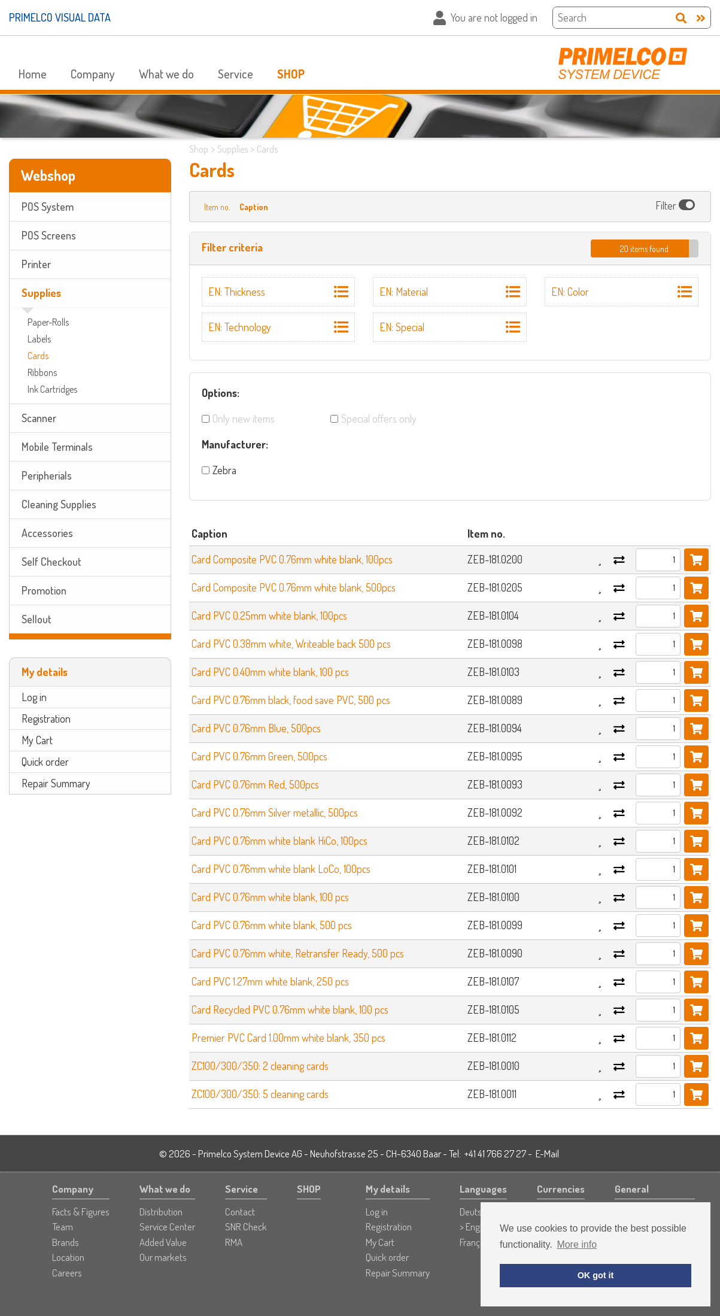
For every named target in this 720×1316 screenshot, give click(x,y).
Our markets (163, 1257)
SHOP (291, 73)
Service (235, 73)
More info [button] (577, 1244)
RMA (233, 1242)
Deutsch (475, 1211)
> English (476, 1226)
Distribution (161, 1211)
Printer (36, 264)
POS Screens (49, 235)
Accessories (47, 532)
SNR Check (246, 1226)
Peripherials (47, 475)
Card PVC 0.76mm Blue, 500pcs (256, 728)
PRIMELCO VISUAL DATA (60, 17)
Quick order (45, 761)
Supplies (41, 292)
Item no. (217, 207)
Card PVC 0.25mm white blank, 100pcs (269, 615)
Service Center (167, 1226)
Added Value (163, 1242)
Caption (253, 207)
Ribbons (42, 372)
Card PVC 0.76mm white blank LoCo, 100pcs (281, 868)
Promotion (44, 590)
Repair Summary (56, 783)
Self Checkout (51, 561)
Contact (240, 1211)
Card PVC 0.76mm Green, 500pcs (259, 756)
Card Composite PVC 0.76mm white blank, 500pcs (294, 587)
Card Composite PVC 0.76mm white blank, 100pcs (292, 559)
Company (93, 73)
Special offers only (379, 418)
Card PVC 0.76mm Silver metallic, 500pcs (275, 812)
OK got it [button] (596, 1275)
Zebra (224, 470)
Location (68, 1257)
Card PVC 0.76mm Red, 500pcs (255, 784)
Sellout (36, 619)
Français (475, 1242)
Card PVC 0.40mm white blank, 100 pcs (270, 671)
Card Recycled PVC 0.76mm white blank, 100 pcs (290, 1009)
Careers (67, 1272)
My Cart (37, 740)
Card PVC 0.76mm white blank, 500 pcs (272, 925)
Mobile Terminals (57, 446)
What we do (166, 73)
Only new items (243, 418)
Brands (65, 1242)
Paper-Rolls (48, 322)
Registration (46, 718)
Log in (34, 697)
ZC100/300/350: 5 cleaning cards (260, 1093)
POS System (48, 206)
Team (62, 1226)
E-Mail (547, 1153)
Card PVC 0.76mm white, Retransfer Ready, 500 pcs (298, 953)
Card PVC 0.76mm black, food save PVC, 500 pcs (291, 699)
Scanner (39, 417)
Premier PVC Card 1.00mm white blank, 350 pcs (288, 1037)
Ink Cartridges (52, 389)
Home (33, 73)
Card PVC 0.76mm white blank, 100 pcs (270, 896)
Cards (38, 356)
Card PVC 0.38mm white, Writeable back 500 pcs (291, 643)
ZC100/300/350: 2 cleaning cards (260, 1065)
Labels (39, 339)
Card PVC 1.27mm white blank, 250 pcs (270, 981)
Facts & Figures (81, 1211)
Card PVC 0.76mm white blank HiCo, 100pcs (279, 840)
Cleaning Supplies (59, 504)
